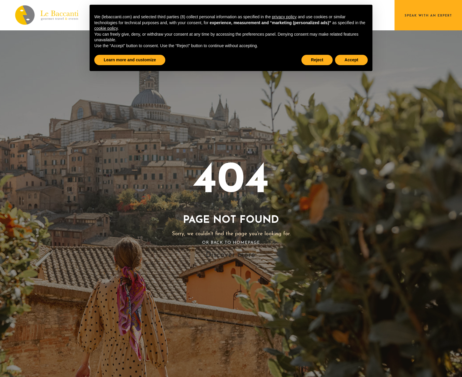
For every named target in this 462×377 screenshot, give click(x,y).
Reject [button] (317, 59)
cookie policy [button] (106, 28)
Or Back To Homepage (231, 243)
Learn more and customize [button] (130, 59)
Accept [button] (351, 59)
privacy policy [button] (284, 16)
